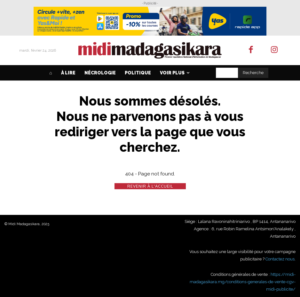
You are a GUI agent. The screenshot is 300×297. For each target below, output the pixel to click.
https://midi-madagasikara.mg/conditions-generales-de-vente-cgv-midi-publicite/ (243, 281)
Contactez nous (280, 259)
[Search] (253, 73)
